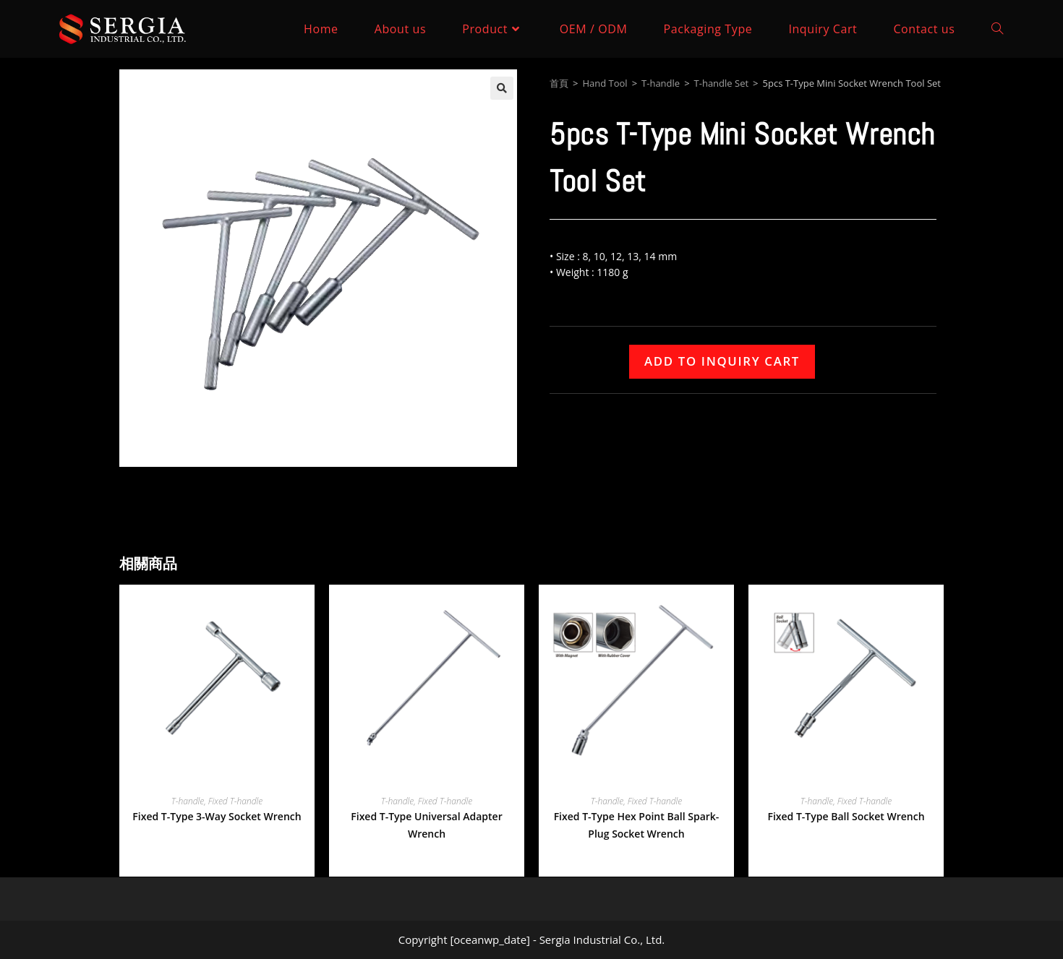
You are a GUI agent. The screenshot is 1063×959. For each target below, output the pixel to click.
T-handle (660, 83)
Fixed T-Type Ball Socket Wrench (845, 816)
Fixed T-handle (235, 801)
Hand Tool (604, 83)
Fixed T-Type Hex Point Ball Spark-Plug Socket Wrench (637, 824)
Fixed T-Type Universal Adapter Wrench (426, 824)
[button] (501, 88)
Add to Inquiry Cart (722, 361)
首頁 (559, 83)
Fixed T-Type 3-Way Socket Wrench (216, 816)
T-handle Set (721, 83)
